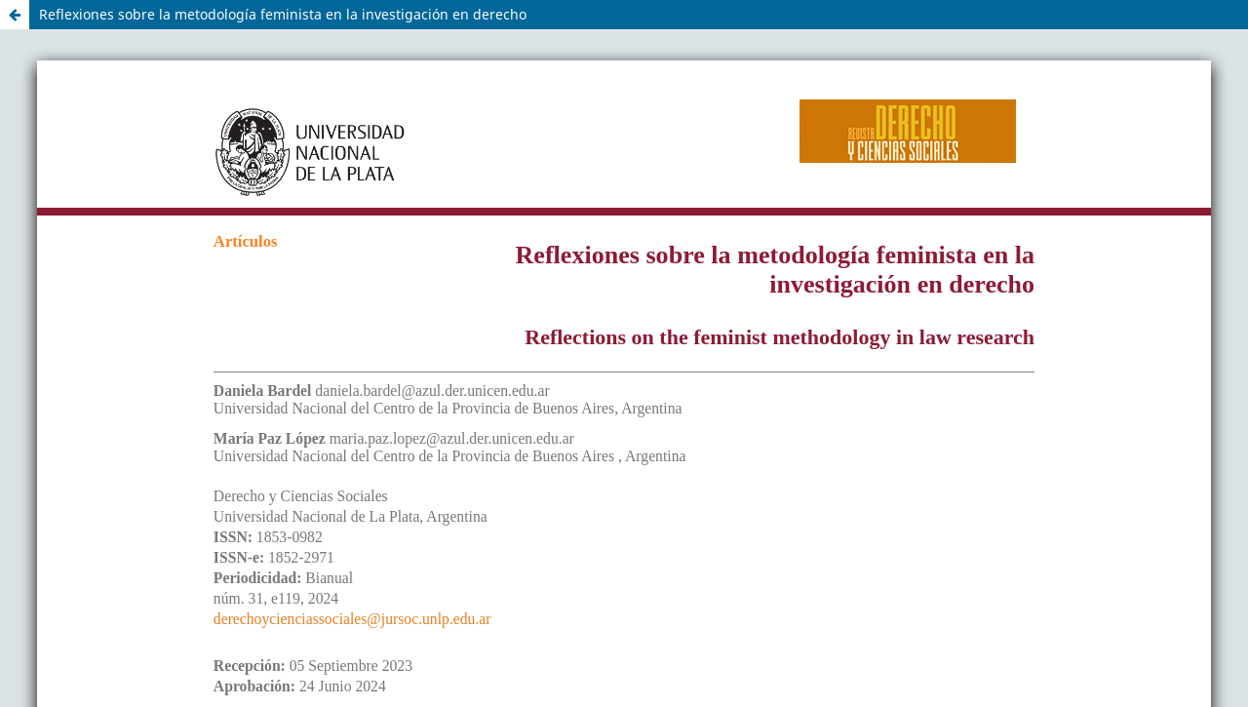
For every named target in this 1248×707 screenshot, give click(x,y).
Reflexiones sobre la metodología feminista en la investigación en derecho (282, 14)
